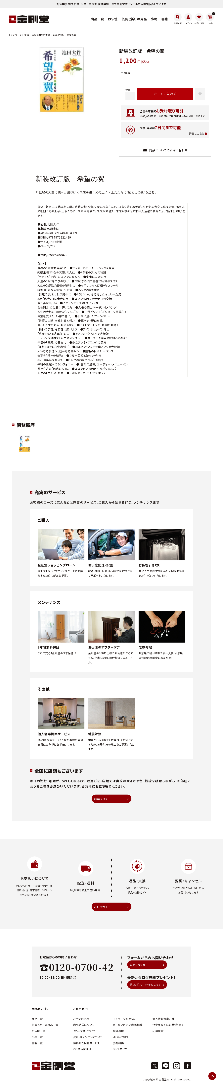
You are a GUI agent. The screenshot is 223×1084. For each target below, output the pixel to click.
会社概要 (118, 1044)
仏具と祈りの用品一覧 (45, 1025)
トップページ (15, 34)
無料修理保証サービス (86, 1044)
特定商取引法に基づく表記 (168, 1025)
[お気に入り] (199, 19)
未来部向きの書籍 (41, 34)
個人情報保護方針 (163, 1019)
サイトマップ (120, 1050)
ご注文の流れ (81, 1019)
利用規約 (158, 1031)
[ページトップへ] (212, 1076)
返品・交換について (84, 1031)
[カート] (210, 19)
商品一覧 (37, 1019)
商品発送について (83, 1025)
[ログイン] (188, 19)
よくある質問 (120, 1037)
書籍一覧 (37, 1044)
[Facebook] (187, 1066)
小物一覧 (37, 1037)
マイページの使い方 (125, 1019)
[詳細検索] (177, 19)
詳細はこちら (196, 134)
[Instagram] (176, 1066)
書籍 (26, 34)
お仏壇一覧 (38, 1031)
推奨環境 (118, 1031)
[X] (154, 1066)
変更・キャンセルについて (88, 1037)
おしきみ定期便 (82, 1050)
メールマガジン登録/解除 (128, 1025)
